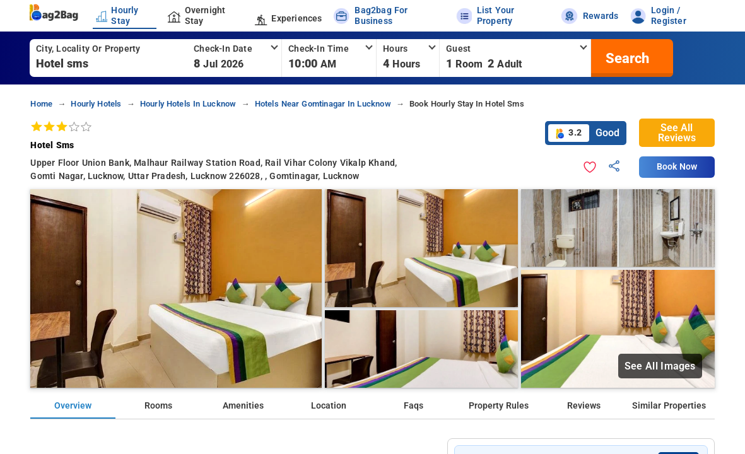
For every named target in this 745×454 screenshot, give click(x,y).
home (41, 103)
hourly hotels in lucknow (188, 103)
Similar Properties (669, 405)
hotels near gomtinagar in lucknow (323, 103)
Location (328, 405)
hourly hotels (96, 103)
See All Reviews (677, 133)
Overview (72, 405)
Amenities (243, 405)
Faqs (413, 405)
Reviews (584, 405)
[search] (625, 58)
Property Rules (499, 405)
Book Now (677, 166)
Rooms (158, 405)
